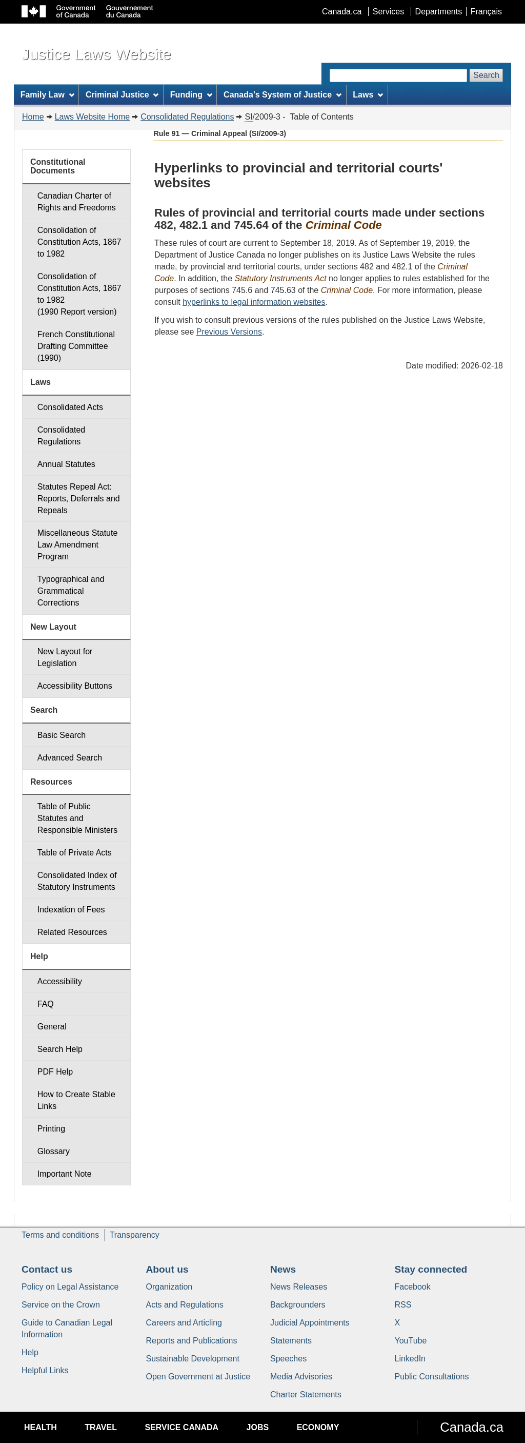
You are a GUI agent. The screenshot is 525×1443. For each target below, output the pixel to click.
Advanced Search (69, 757)
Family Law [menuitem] (47, 94)
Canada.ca (341, 11)
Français (486, 11)
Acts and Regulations (185, 1304)
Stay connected (431, 1269)
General (52, 1026)
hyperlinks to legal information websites (254, 302)
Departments (438, 11)
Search (486, 75)
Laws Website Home (92, 116)
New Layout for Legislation (65, 657)
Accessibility (59, 981)
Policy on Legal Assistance (70, 1286)
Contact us (47, 1269)
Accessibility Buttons (74, 685)
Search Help (60, 1049)
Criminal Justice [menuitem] (122, 94)
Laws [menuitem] (368, 94)
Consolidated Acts (70, 407)
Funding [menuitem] (191, 94)
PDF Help (55, 1071)
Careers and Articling (184, 1322)
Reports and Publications (191, 1340)
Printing (51, 1128)
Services (388, 11)
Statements (291, 1340)
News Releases (298, 1286)
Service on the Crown (61, 1304)
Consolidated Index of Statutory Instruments (77, 881)
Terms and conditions (60, 1235)
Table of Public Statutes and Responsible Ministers (77, 818)
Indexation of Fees (71, 909)
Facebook (413, 1286)
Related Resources (72, 932)
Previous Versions (229, 331)
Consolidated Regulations (187, 116)
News (283, 1269)
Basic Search (61, 735)
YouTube (411, 1340)
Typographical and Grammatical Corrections (71, 591)
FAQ (45, 1004)
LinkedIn (410, 1358)
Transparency (134, 1235)
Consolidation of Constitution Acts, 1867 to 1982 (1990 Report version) (79, 294)
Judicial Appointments (310, 1322)
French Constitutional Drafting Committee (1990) (76, 346)
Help (30, 1352)
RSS (403, 1304)
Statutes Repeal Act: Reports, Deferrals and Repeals (78, 498)
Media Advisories (301, 1376)
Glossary (53, 1151)
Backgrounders (298, 1304)
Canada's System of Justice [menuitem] (282, 94)
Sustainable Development (192, 1358)
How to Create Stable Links (76, 1100)
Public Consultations (432, 1376)
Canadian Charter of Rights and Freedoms (76, 201)
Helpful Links (45, 1370)
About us (167, 1269)
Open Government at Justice (198, 1376)
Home (33, 116)
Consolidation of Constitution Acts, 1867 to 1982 (79, 242)
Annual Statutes (66, 464)
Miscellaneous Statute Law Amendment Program (77, 545)
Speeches (288, 1358)
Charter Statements (305, 1394)
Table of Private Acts (74, 852)
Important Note (64, 1173)
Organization (169, 1286)
